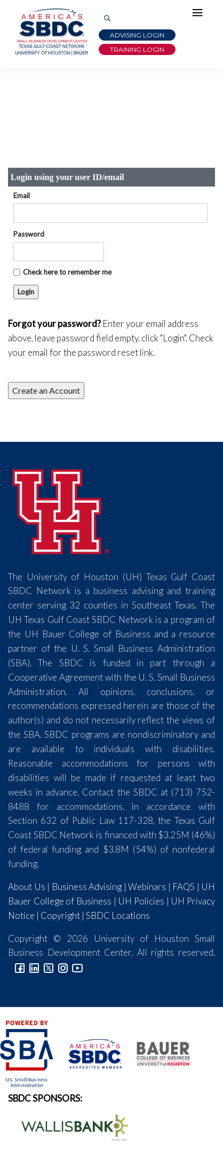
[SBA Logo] (27, 1053)
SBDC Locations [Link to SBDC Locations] (118, 915)
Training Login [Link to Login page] (137, 49)
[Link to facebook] (19, 966)
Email (21, 195)
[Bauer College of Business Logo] (156, 1053)
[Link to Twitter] (48, 966)
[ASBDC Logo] (89, 1053)
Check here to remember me (67, 272)
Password (28, 234)
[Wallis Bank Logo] (69, 1126)
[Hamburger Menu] (200, 15)
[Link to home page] (50, 32)
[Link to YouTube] (77, 966)
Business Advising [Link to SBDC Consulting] (87, 886)
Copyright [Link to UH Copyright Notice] (60, 915)
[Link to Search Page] (107, 19)
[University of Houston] (61, 510)
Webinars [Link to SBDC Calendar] (147, 886)
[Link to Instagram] (63, 966)
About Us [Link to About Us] (26, 886)
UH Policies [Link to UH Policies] (141, 901)
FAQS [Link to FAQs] (183, 886)
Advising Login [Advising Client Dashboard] (137, 35)
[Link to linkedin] (34, 966)
